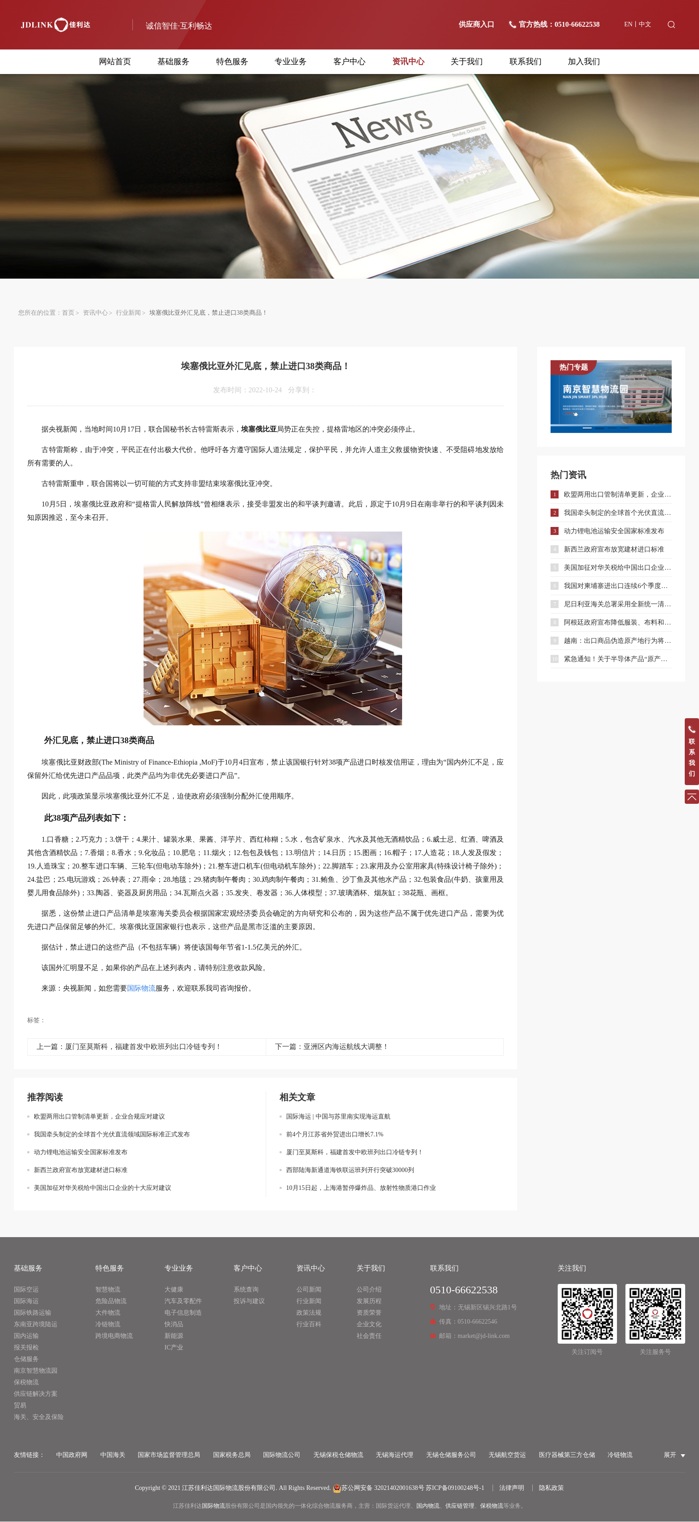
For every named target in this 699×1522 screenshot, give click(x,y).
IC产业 (173, 1348)
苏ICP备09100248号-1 (455, 1488)
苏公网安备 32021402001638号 (378, 1488)
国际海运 (26, 1301)
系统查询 (246, 1290)
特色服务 (232, 61)
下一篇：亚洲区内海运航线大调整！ (332, 1047)
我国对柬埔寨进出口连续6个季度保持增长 (617, 586)
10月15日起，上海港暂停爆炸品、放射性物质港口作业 (361, 1188)
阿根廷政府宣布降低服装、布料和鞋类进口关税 (617, 622)
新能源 (173, 1336)
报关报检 (26, 1348)
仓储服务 (26, 1359)
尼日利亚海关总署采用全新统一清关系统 (617, 604)
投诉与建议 (249, 1301)
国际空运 (26, 1290)
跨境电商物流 (114, 1336)
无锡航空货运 (507, 1455)
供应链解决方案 (36, 1394)
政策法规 (308, 1313)
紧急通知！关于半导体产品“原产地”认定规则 (617, 659)
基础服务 (173, 61)
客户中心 (349, 61)
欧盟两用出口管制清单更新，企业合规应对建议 (99, 1117)
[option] (611, 397)
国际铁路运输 (32, 1313)
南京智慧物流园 (36, 1371)
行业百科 (308, 1324)
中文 (645, 24)
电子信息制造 (183, 1313)
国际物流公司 (281, 1455)
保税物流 (26, 1382)
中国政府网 (71, 1455)
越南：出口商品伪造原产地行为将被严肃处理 (617, 641)
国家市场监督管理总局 (169, 1455)
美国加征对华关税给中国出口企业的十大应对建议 (102, 1188)
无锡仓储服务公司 (451, 1455)
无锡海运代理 (394, 1455)
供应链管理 (459, 1506)
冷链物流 (107, 1324)
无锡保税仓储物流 (338, 1455)
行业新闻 (128, 313)
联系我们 (526, 61)
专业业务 (291, 61)
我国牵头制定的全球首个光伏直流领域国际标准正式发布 (112, 1134)
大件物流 (107, 1313)
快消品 (173, 1324)
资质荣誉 (369, 1313)
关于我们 (467, 61)
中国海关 (112, 1455)
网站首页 (115, 61)
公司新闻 (308, 1290)
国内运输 (26, 1336)
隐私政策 (551, 1488)
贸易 (20, 1406)
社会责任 (369, 1336)
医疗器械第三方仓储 (567, 1455)
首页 (68, 313)
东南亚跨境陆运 (36, 1324)
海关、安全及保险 (39, 1417)
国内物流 (428, 1506)
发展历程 (369, 1301)
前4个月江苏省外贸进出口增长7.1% (334, 1134)
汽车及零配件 (183, 1301)
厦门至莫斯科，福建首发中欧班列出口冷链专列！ (355, 1152)
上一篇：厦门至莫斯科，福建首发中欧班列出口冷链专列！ (129, 1047)
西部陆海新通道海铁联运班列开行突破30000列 (350, 1170)
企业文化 (369, 1324)
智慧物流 (107, 1290)
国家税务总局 (232, 1455)
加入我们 (584, 61)
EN (628, 24)
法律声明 (511, 1488)
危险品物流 (111, 1301)
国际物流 (213, 1506)
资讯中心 (408, 61)
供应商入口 (476, 24)
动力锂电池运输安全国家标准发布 (80, 1152)
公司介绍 (369, 1290)
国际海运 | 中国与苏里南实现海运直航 (338, 1117)
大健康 (173, 1290)
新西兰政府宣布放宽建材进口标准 (80, 1170)
